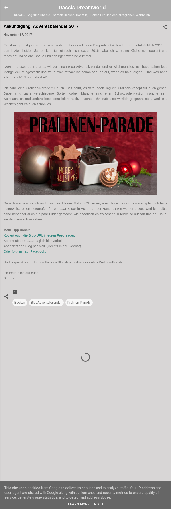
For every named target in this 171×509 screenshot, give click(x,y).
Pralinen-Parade (79, 303)
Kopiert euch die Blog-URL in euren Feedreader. (40, 235)
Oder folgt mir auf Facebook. (25, 251)
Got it (99, 504)
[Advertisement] (85, 444)
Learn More (79, 504)
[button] (164, 27)
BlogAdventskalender (46, 303)
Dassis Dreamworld (82, 7)
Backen (19, 303)
